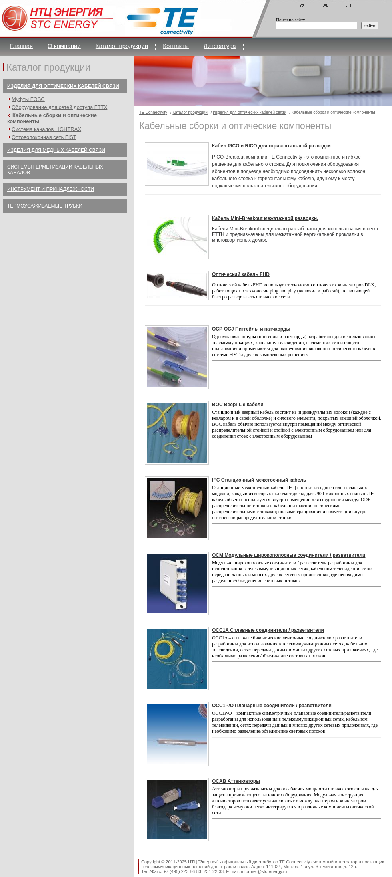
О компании (64, 45)
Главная (21, 45)
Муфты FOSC (28, 99)
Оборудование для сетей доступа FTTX (59, 107)
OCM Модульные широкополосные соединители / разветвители (288, 555)
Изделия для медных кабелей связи (56, 150)
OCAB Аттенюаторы (236, 781)
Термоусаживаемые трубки (44, 206)
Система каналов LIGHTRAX (46, 129)
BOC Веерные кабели (238, 404)
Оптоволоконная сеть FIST (44, 137)
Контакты (176, 45)
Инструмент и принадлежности (50, 189)
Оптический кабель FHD (241, 274)
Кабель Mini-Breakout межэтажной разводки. (265, 218)
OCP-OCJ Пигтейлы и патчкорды (251, 329)
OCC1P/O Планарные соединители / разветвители (272, 705)
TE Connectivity (153, 112)
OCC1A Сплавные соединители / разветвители (268, 630)
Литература (220, 45)
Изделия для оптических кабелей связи (63, 86)
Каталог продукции (122, 45)
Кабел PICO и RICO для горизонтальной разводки (271, 146)
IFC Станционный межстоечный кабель (259, 480)
